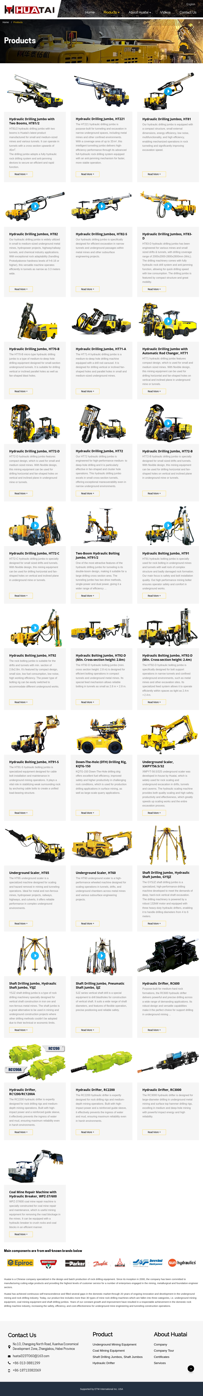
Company (160, 1344)
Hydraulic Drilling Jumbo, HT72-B (167, 451)
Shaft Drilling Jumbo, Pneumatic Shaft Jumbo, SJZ (100, 985)
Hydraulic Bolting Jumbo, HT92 (32, 655)
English (191, 4)
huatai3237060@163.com (31, 1356)
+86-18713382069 (27, 1370)
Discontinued (164, 1369)
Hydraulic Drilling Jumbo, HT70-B (34, 349)
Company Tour (164, 1350)
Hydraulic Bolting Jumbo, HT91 (165, 553)
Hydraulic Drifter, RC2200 (95, 1090)
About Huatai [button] (138, 12)
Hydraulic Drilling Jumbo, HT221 (100, 119)
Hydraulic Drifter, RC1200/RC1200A (22, 1092)
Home (90, 12)
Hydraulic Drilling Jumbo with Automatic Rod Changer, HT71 (165, 351)
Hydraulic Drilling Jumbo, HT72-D (34, 451)
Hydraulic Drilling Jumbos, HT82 (33, 234)
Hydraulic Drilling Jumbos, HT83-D (167, 236)
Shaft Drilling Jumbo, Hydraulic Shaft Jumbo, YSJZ (32, 985)
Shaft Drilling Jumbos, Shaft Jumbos (118, 1357)
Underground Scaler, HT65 (29, 873)
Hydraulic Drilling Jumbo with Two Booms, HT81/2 (31, 121)
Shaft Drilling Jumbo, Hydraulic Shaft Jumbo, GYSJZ (166, 875)
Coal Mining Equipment (109, 1350)
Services (160, 1363)
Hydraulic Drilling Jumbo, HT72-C (34, 553)
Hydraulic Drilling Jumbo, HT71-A (101, 349)
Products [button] (110, 12)
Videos (165, 12)
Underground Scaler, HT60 (96, 873)
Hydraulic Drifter (104, 1363)
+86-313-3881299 (26, 1363)
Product (102, 1334)
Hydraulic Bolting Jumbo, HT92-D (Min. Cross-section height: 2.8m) (101, 657)
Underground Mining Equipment (114, 1344)
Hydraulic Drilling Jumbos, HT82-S (101, 234)
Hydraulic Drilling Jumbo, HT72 (99, 451)
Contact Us (188, 12)
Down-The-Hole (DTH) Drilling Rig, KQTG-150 (101, 764)
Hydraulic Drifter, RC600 (161, 983)
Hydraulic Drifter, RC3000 (161, 1090)
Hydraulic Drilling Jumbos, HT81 (166, 119)
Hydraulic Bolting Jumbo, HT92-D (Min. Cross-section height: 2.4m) (167, 657)
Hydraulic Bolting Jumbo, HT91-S (34, 762)
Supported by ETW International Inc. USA (101, 1389)
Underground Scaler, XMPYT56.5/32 (158, 764)
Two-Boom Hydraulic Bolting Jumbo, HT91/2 (98, 555)
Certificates (161, 1357)
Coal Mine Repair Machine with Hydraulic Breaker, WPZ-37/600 (33, 1194)
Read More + (21, 174)
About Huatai (170, 1334)
